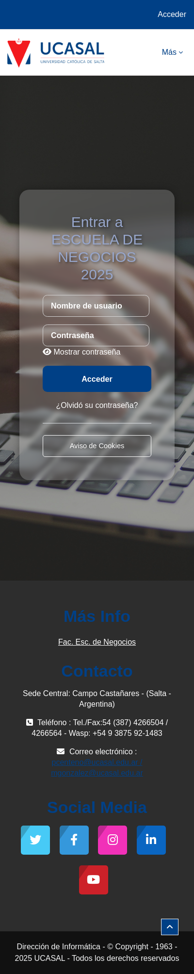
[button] (169, 927)
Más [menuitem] (169, 52)
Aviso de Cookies (97, 446)
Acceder (172, 14)
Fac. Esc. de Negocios (97, 642)
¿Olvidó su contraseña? (97, 405)
